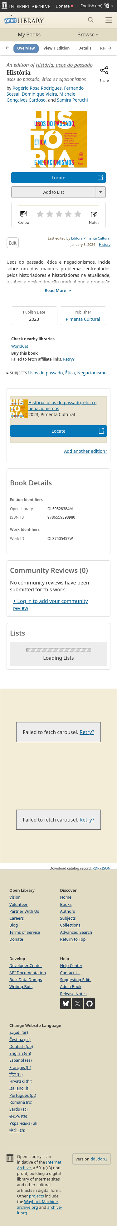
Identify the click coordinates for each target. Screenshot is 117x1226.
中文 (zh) (17, 1130)
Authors (67, 911)
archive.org (27, 1207)
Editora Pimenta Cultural (90, 238)
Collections (70, 925)
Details (84, 48)
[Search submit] (90, 19)
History (104, 244)
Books (66, 904)
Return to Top (73, 939)
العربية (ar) (18, 1032)
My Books (29, 34)
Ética (70, 373)
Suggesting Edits (75, 979)
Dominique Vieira (39, 94)
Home (65, 897)
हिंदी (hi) (15, 1074)
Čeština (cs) (20, 1039)
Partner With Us (24, 911)
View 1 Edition (57, 48)
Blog (13, 925)
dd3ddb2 (98, 1159)
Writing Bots (20, 986)
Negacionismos (93, 373)
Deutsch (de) (21, 1046)
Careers (16, 918)
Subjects (68, 918)
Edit (13, 243)
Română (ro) (20, 1102)
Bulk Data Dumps (25, 979)
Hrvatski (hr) (20, 1081)
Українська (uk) (23, 1123)
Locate (58, 178)
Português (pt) (22, 1095)
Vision (15, 897)
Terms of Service (24, 932)
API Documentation (27, 972)
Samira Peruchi (72, 100)
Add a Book (70, 986)
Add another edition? (85, 451)
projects (36, 1196)
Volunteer (18, 904)
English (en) (20, 1053)
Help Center (71, 965)
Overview (26, 48)
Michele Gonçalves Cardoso (41, 97)
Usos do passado (45, 373)
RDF (96, 868)
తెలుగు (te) (18, 1116)
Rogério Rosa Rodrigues (37, 88)
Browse (78, 34)
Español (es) (20, 1060)
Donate (64, 6)
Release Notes (73, 993)
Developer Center (25, 965)
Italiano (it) (19, 1088)
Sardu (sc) (18, 1109)
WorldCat (19, 346)
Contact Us (70, 972)
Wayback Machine (41, 1201)
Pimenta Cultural (83, 319)
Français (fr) (20, 1067)
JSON (106, 868)
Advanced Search (76, 932)
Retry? (68, 359)
